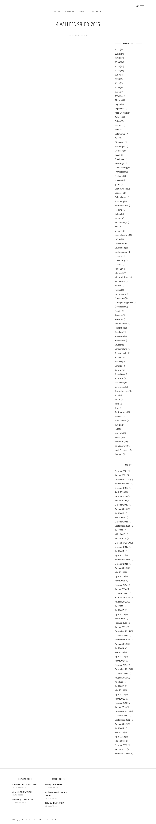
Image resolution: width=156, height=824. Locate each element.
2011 (117, 49)
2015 (117, 66)
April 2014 (120, 656)
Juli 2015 (119, 606)
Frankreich (120, 171)
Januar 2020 (121, 500)
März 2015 (120, 618)
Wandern (119, 441)
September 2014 (122, 639)
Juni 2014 (119, 648)
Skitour (118, 370)
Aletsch (118, 100)
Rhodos (118, 319)
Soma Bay (119, 374)
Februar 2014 (121, 665)
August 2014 (121, 643)
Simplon (118, 365)
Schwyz (118, 361)
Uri (116, 429)
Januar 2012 (121, 749)
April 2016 (120, 576)
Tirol (117, 408)
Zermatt (119, 454)
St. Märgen (120, 386)
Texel (117, 403)
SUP (117, 395)
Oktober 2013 (121, 673)
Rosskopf (119, 332)
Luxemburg (120, 260)
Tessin (117, 399)
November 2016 (122, 559)
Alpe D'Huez (121, 112)
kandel (118, 218)
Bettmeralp (120, 133)
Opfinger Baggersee (124, 302)
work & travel (121, 450)
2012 (117, 53)
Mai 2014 (119, 652)
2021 (117, 91)
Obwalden (120, 298)
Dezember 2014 (122, 631)
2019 (117, 83)
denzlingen (120, 146)
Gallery (69, 11)
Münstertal (120, 281)
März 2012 (120, 741)
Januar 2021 (121, 475)
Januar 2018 (121, 538)
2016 (117, 70)
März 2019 (120, 517)
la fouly (118, 230)
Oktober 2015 (121, 593)
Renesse (119, 315)
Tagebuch (96, 11)
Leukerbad (120, 247)
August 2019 (121, 509)
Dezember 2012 (122, 711)
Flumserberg (121, 167)
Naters (118, 285)
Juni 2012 (119, 728)
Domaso (119, 150)
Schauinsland (121, 348)
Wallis (117, 437)
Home (57, 11)
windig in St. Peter (53, 784)
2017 (117, 74)
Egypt (117, 155)
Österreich (120, 306)
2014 (117, 62)
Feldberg (119, 163)
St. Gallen (119, 382)
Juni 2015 (119, 610)
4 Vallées (119, 96)
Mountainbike (121, 277)
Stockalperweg (122, 391)
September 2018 (122, 525)
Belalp (118, 121)
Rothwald (119, 340)
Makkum (119, 268)
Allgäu (118, 104)
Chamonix (119, 142)
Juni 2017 (119, 551)
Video (82, 11)
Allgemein (119, 108)
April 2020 (120, 492)
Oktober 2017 (121, 546)
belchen (118, 125)
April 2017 (120, 555)
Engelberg (119, 159)
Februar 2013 (121, 702)
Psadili (118, 311)
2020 (117, 87)
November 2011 (122, 753)
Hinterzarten (121, 205)
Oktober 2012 (121, 715)
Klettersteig (120, 222)
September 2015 (122, 597)
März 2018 (120, 534)
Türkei (118, 424)
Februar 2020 (121, 496)
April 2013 (120, 694)
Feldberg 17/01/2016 (22, 799)
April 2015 (120, 614)
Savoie (118, 344)
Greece (118, 192)
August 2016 (121, 568)
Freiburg (119, 176)
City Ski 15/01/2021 (54, 803)
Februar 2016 (121, 585)
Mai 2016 (119, 572)
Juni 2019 (119, 513)
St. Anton (119, 378)
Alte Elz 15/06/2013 (22, 792)
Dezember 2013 (122, 669)
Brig (117, 138)
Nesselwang (120, 294)
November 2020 (122, 483)
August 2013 (121, 677)
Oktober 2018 (121, 521)
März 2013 (120, 698)
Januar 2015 (121, 627)
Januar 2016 (121, 589)
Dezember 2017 (122, 542)
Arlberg (118, 117)
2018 (117, 79)
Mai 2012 (119, 732)
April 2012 (120, 736)
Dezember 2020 (122, 479)
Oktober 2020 (121, 487)
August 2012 (121, 724)
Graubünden (121, 188)
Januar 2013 (121, 707)
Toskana (118, 416)
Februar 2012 (121, 745)
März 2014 (120, 660)
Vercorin (119, 433)
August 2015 (121, 601)
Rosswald (119, 336)
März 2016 (120, 580)
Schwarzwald (121, 353)
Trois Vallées (121, 420)
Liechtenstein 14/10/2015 (24, 784)
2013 (117, 58)
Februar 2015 (121, 622)
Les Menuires (121, 243)
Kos (116, 226)
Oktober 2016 (121, 563)
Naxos (118, 289)
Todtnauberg (121, 412)
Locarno (118, 256)
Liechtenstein (121, 252)
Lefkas (118, 239)
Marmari (119, 273)
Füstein (118, 180)
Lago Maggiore (122, 235)
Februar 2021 (121, 471)
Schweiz (118, 357)
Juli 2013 (119, 681)
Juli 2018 (119, 530)
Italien (118, 214)
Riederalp (119, 327)
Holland (118, 209)
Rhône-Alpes (121, 323)
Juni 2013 (119, 686)
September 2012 (122, 719)
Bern (117, 129)
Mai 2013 (119, 690)
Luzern (118, 264)
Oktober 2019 (121, 504)
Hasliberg (119, 201)
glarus (117, 184)
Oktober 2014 (121, 635)
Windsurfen (120, 445)
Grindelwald (120, 197)
